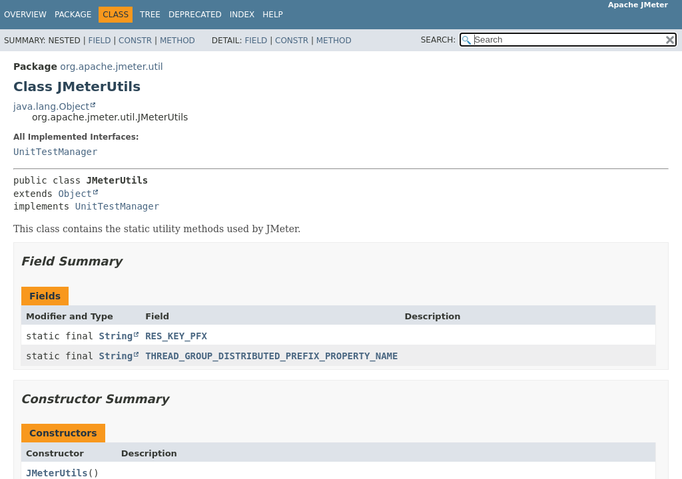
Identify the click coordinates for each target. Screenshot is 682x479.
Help (272, 14)
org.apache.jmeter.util (111, 66)
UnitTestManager (55, 151)
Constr (135, 40)
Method (177, 40)
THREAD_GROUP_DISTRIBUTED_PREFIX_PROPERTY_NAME (271, 356)
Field (99, 40)
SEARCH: (438, 40)
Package (73, 14)
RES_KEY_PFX (176, 336)
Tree (150, 14)
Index (242, 14)
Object (75, 193)
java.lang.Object (51, 106)
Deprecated (195, 14)
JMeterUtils (57, 473)
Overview (25, 14)
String (116, 336)
